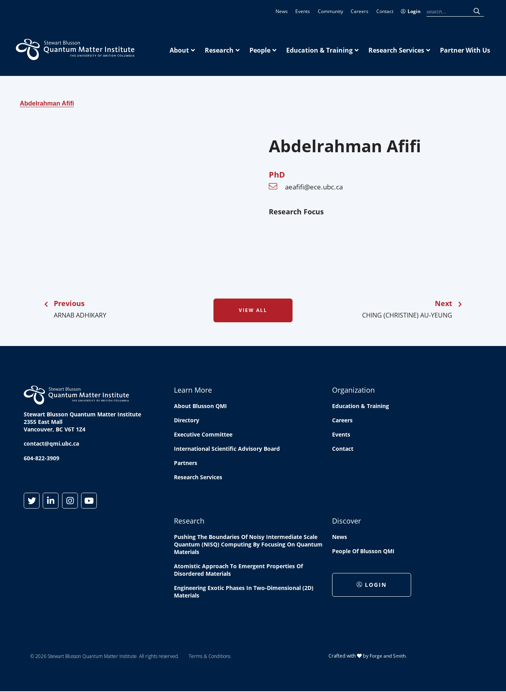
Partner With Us (465, 50)
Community (330, 11)
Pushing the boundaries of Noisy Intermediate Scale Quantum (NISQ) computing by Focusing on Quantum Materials (248, 544)
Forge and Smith (388, 655)
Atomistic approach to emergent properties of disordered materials (238, 569)
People (259, 50)
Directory (186, 420)
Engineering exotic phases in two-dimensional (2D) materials (243, 591)
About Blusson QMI (200, 406)
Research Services (396, 50)
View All (253, 310)
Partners (185, 463)
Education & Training (319, 50)
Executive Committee (203, 434)
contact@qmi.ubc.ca (51, 443)
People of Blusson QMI (363, 551)
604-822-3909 (41, 458)
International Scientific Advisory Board (227, 448)
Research (219, 50)
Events (302, 11)
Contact (384, 11)
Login (411, 11)
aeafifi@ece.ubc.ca (314, 186)
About (179, 50)
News (282, 11)
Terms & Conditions (209, 656)
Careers (359, 11)
